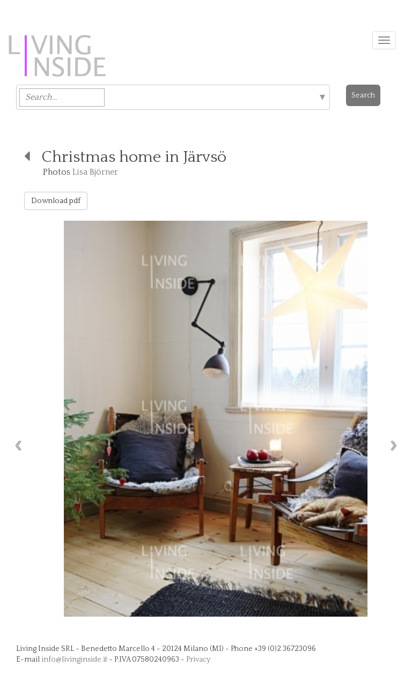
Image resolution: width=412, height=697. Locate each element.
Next (396, 445)
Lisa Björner (95, 172)
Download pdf (55, 201)
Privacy (198, 659)
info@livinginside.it (74, 659)
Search (363, 95)
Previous (15, 445)
